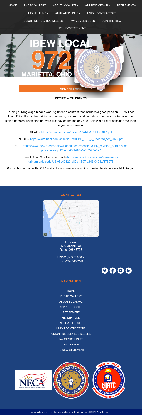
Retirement (126, 5)
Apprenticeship (97, 5)
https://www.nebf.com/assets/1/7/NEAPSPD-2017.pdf (76, 132)
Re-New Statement (72, 28)
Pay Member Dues (82, 20)
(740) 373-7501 (74, 261)
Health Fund (38, 13)
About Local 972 (65, 5)
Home (13, 5)
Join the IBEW (111, 20)
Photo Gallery (35, 5)
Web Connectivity (105, 412)
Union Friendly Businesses (43, 20)
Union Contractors (102, 13)
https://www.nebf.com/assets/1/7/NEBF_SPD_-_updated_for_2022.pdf (76, 139)
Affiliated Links (67, 13)
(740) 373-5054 (76, 257)
